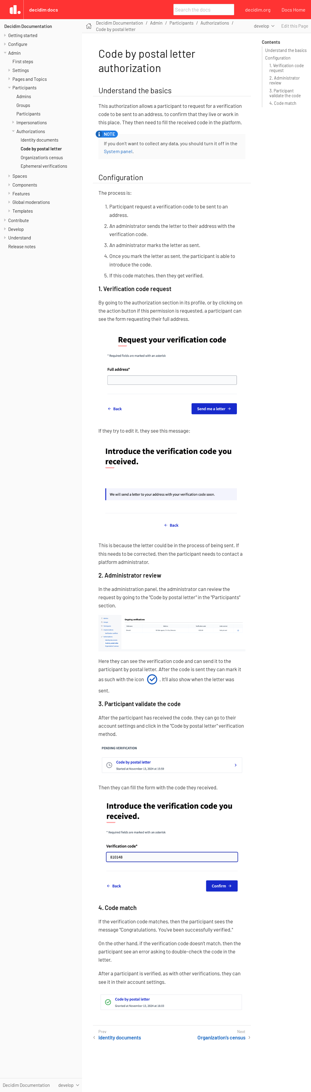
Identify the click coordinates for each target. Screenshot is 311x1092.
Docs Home (294, 9)
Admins (23, 96)
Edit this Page (294, 26)
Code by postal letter (41, 148)
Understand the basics (286, 50)
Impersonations (31, 122)
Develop (16, 229)
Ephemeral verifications (44, 166)
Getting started (22, 35)
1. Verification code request (286, 68)
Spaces (19, 176)
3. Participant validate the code (285, 93)
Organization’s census (42, 157)
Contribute (18, 220)
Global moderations (31, 202)
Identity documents (39, 140)
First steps (22, 61)
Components (24, 184)
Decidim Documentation (28, 26)
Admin (14, 53)
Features (21, 193)
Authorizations (30, 131)
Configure (17, 44)
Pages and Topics (29, 79)
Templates (22, 211)
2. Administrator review (284, 80)
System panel (118, 151)
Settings (20, 70)
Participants (24, 87)
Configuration (278, 57)
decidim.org (258, 9)
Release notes (22, 246)
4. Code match (282, 103)
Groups (23, 105)
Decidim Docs (43, 9)
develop (261, 26)
